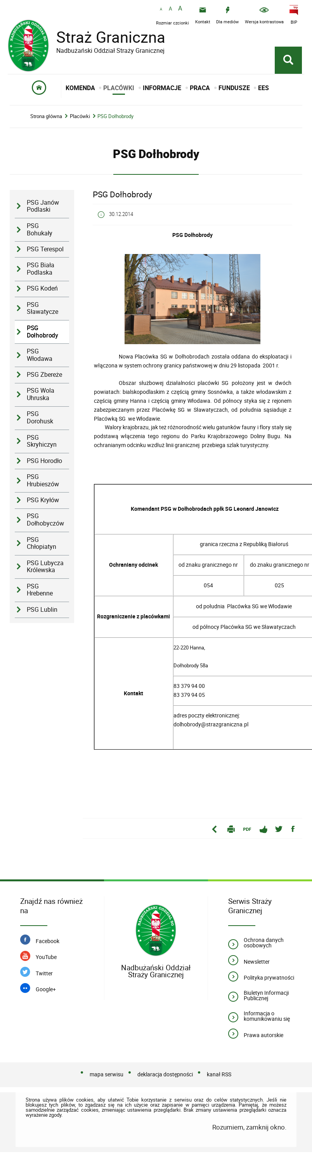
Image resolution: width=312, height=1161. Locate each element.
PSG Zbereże (44, 375)
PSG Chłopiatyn (41, 543)
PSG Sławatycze (42, 308)
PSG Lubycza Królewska (45, 566)
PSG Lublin (42, 610)
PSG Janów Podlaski (43, 206)
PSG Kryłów (43, 500)
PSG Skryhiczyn (42, 441)
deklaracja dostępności (165, 1074)
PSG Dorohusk (40, 417)
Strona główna (46, 116)
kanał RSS (219, 1074)
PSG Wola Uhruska (40, 394)
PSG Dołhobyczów (45, 519)
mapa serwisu (106, 1074)
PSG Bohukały (39, 229)
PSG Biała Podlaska (40, 269)
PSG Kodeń (42, 288)
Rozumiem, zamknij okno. (249, 1127)
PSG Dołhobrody (115, 116)
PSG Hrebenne (40, 590)
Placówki (80, 116)
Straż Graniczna (105, 37)
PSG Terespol (45, 249)
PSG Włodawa (39, 355)
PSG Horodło (44, 461)
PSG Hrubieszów (43, 480)
